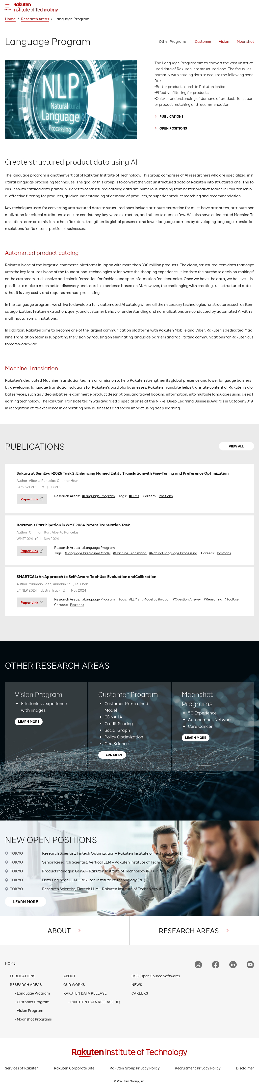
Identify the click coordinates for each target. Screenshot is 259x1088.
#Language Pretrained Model (87, 553)
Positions (166, 496)
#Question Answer (187, 599)
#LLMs (134, 496)
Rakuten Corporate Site (74, 1068)
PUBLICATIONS (171, 116)
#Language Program (98, 496)
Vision (224, 41)
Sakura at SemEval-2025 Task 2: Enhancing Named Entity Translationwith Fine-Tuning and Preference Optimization (123, 473)
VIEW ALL (236, 446)
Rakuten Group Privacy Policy (135, 1068)
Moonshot (245, 41)
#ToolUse (232, 599)
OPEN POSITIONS (173, 128)
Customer (203, 41)
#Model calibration (155, 599)
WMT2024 (25, 538)
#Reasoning (213, 599)
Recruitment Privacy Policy (198, 1068)
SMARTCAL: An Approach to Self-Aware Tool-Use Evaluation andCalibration (86, 576)
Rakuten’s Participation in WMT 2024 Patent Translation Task (73, 524)
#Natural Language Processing (173, 553)
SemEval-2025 (28, 487)
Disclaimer (245, 1068)
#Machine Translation (130, 553)
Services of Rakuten (22, 1068)
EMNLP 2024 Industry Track (38, 590)
